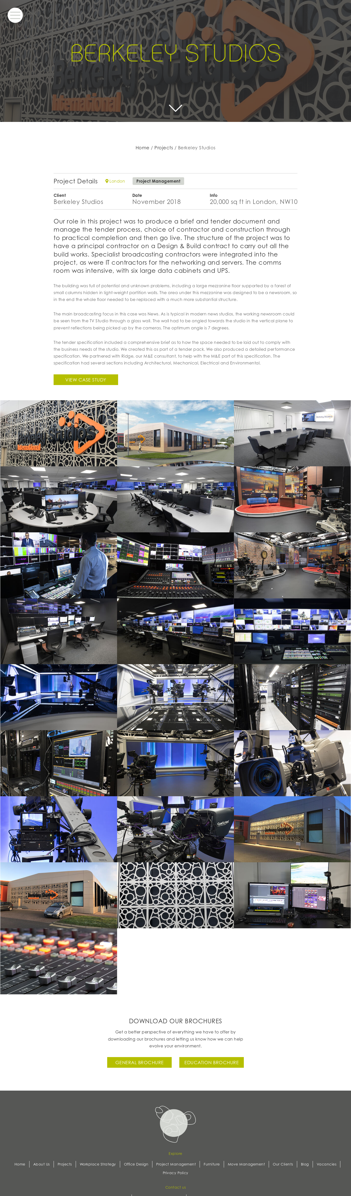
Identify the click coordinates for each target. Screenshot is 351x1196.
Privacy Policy (175, 1173)
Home (143, 147)
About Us (41, 1164)
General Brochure (139, 1062)
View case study (85, 379)
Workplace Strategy (98, 1164)
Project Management (176, 1164)
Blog (305, 1164)
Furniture (212, 1164)
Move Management (246, 1164)
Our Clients (283, 1164)
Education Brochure (211, 1062)
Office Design (136, 1164)
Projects (163, 147)
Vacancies (327, 1164)
